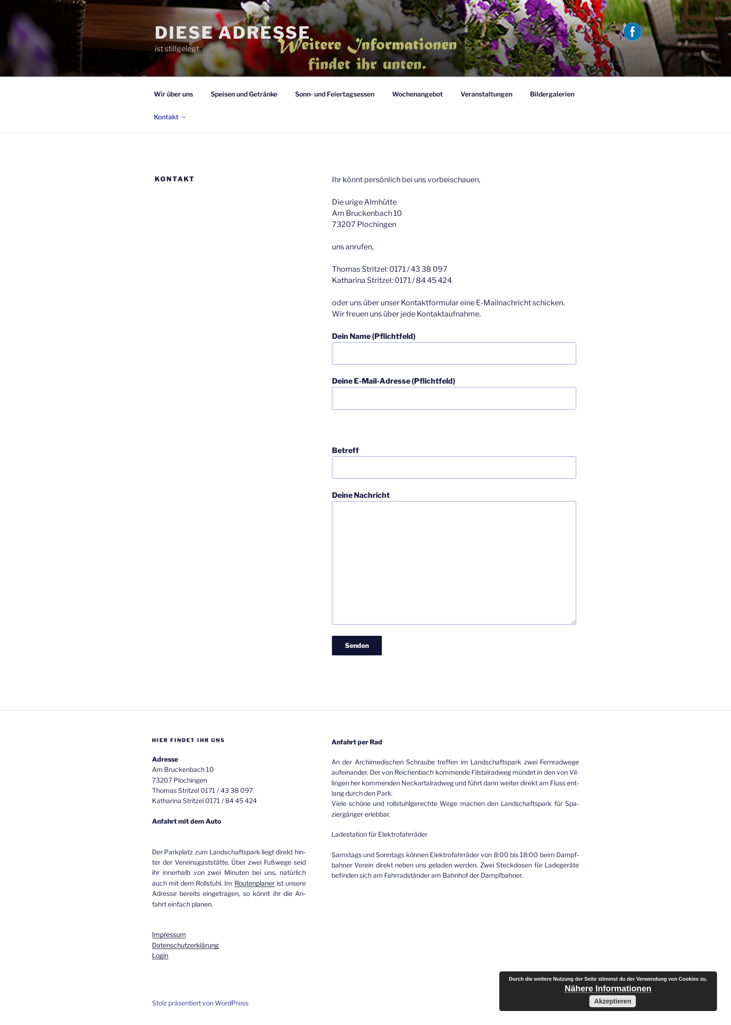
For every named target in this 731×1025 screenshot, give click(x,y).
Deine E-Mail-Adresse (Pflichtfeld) (454, 393)
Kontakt (170, 117)
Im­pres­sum (169, 934)
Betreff (454, 462)
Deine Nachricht (454, 557)
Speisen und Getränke (244, 94)
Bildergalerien (552, 94)
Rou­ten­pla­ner (254, 883)
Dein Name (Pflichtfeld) (454, 348)
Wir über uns (173, 94)
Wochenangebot (417, 94)
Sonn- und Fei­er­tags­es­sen (334, 94)
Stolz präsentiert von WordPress (200, 1003)
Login (160, 955)
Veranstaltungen (486, 94)
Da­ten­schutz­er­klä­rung (185, 945)
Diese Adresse (232, 32)
